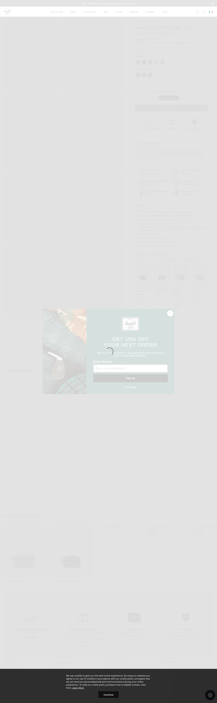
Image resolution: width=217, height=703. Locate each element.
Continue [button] (109, 694)
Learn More (78, 687)
